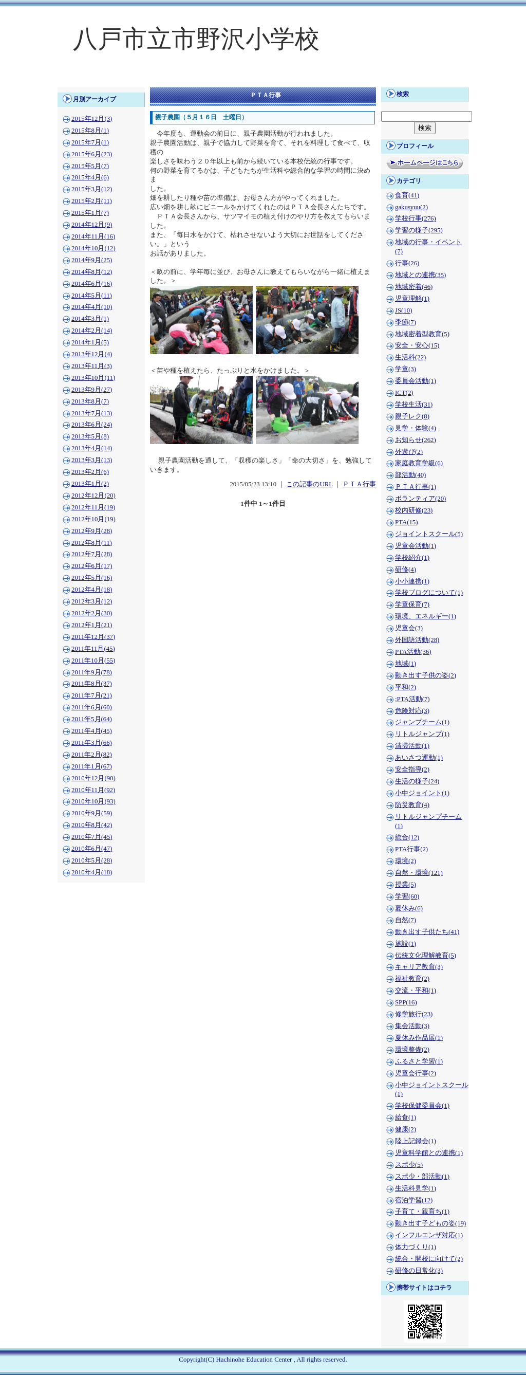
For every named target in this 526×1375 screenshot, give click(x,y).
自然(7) (405, 920)
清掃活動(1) (412, 745)
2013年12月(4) (91, 354)
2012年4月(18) (91, 589)
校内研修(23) (414, 510)
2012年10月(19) (93, 519)
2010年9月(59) (91, 813)
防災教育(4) (412, 805)
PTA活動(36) (413, 651)
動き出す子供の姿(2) (425, 675)
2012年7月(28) (91, 554)
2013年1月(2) (90, 483)
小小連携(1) (412, 581)
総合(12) (407, 837)
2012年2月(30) (91, 613)
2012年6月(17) (91, 566)
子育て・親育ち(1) (422, 1211)
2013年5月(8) (90, 436)
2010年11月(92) (93, 790)
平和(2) (405, 687)
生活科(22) (410, 357)
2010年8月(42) (91, 825)
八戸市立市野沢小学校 (196, 38)
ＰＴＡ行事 (359, 484)
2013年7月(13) (91, 413)
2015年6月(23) (91, 154)
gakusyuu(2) (411, 207)
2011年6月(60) (91, 707)
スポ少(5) (409, 1164)
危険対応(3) (412, 710)
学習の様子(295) (419, 230)
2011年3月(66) (91, 742)
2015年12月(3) (91, 118)
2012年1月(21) (91, 625)
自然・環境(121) (419, 872)
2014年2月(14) (91, 330)
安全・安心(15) (417, 345)
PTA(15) (406, 522)
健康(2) (405, 1129)
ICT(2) (404, 392)
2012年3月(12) (91, 601)
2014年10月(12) (93, 248)
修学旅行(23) (414, 1014)
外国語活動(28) (417, 640)
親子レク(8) (412, 416)
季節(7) (405, 322)
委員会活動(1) (415, 380)
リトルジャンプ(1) (422, 734)
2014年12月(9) (91, 224)
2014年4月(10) (91, 306)
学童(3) (405, 369)
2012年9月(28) (91, 531)
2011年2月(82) (91, 754)
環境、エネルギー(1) (425, 616)
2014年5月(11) (91, 295)
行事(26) (407, 263)
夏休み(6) (409, 908)
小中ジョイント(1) (422, 793)
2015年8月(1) (90, 130)
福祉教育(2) (412, 978)
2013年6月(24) (91, 424)
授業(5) (405, 884)
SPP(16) (406, 1002)
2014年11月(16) (93, 236)
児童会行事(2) (415, 1073)
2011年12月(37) (93, 636)
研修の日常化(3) (419, 1270)
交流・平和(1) (415, 990)
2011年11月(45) (93, 648)
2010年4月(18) (91, 872)
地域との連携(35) (420, 275)
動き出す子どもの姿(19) (430, 1223)
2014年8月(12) (91, 272)
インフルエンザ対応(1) (429, 1235)
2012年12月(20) (93, 495)
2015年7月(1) (90, 142)
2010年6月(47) (91, 848)
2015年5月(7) (90, 166)
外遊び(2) (409, 451)
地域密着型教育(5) (422, 334)
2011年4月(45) (91, 731)
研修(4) (405, 569)
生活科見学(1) (415, 1188)
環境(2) (405, 861)
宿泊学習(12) (414, 1200)
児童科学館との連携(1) (429, 1153)
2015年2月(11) (91, 201)
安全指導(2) (412, 769)
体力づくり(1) (415, 1247)
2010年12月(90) (93, 778)
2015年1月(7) (90, 212)
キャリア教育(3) (419, 966)
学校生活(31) (414, 404)
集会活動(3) (412, 1026)
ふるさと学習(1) (419, 1061)
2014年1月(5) (90, 342)
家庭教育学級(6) (419, 463)
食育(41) (407, 195)
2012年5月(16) (91, 577)
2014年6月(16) (91, 283)
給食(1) (405, 1117)
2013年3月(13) (91, 460)
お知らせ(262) (415, 440)
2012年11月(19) (93, 507)
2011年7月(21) (91, 695)
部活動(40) (410, 475)
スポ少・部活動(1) (422, 1176)
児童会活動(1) (415, 545)
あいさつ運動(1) (419, 757)
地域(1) (405, 663)
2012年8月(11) (91, 542)
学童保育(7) (412, 604)
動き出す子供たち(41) (427, 932)
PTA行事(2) (411, 849)
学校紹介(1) (412, 557)
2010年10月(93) (93, 801)
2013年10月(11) (93, 377)
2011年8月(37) (91, 683)
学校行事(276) (415, 218)
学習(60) (407, 896)
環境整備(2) (412, 1049)
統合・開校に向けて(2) (429, 1258)
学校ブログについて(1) (429, 592)
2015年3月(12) (91, 189)
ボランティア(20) (420, 498)
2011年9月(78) (91, 672)
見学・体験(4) (415, 428)
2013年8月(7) (90, 401)
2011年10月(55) (93, 660)
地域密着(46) (414, 286)
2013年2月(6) (90, 471)
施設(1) (405, 943)
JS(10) (403, 310)
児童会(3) (409, 628)
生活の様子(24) (417, 781)
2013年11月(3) (91, 366)
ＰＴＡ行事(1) (415, 486)
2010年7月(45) (91, 836)
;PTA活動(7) (412, 699)
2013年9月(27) (91, 389)
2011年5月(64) (91, 719)
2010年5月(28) (91, 860)
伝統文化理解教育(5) (425, 955)
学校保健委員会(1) (422, 1105)
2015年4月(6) (90, 177)
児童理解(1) (412, 298)
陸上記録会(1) (415, 1141)
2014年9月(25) (91, 260)
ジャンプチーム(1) (422, 722)
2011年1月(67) (91, 766)
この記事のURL (309, 484)
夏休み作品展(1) (419, 1037)
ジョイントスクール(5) (429, 534)
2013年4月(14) (91, 448)
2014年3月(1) (90, 318)
